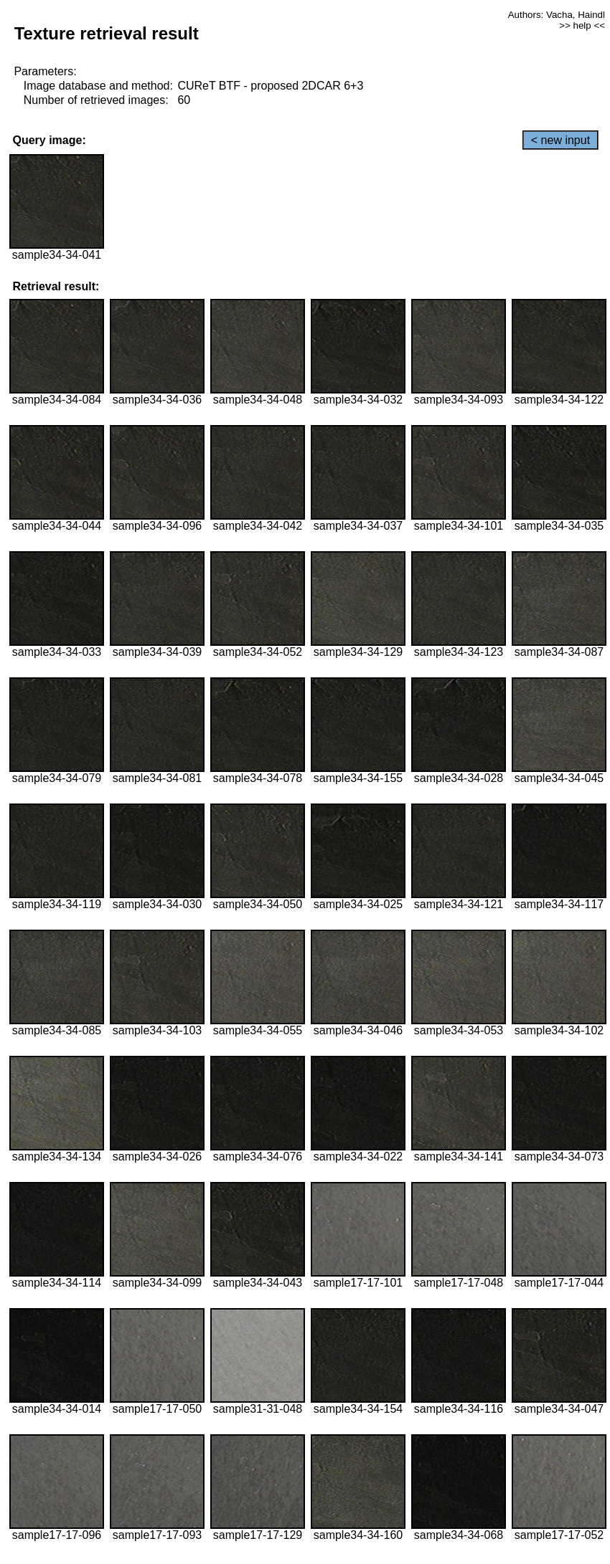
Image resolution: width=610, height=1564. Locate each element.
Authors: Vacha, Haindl (556, 14)
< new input (560, 140)
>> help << (582, 25)
